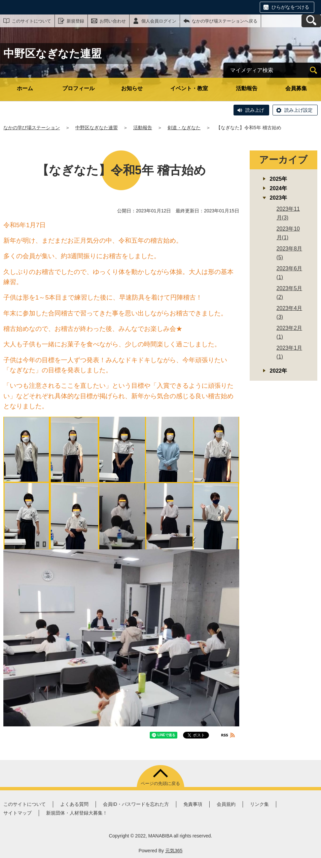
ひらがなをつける (290, 7)
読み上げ (254, 110)
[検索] (313, 70)
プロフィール (78, 88)
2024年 (278, 188)
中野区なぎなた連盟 (96, 127)
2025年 (278, 179)
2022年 (278, 371)
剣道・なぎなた (184, 127)
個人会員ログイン (158, 21)
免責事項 (192, 804)
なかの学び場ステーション (31, 127)
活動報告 (246, 88)
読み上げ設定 (298, 110)
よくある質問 (74, 804)
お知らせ (132, 88)
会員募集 (296, 88)
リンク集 (259, 804)
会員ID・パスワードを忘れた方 (136, 804)
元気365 (173, 850)
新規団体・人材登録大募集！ (76, 813)
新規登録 (75, 21)
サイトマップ (17, 813)
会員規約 (226, 804)
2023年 (278, 198)
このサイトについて (31, 21)
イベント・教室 (189, 88)
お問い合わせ (113, 21)
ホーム (25, 88)
